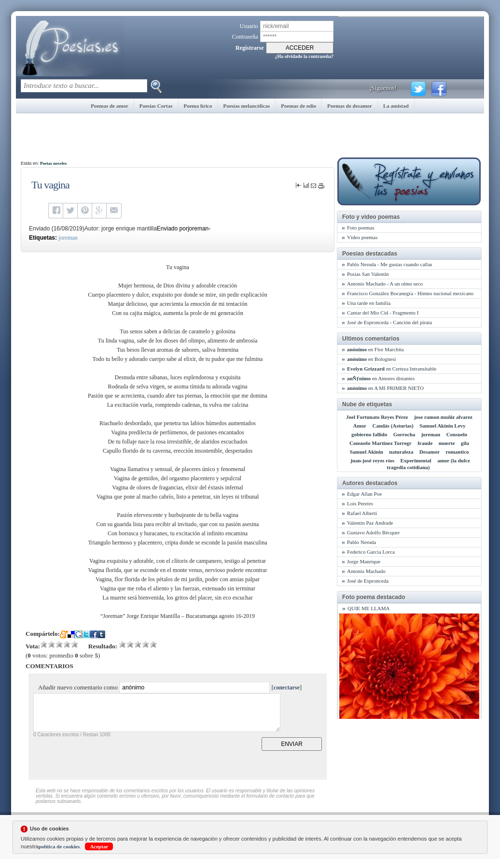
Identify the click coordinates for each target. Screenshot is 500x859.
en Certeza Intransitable (391, 369)
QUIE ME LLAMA (368, 608)
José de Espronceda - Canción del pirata (389, 322)
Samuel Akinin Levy (442, 426)
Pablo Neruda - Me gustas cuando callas (389, 264)
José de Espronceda (368, 581)
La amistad (396, 106)
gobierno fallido (369, 434)
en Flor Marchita (375, 349)
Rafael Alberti (362, 513)
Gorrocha (404, 434)
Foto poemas (361, 227)
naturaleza (401, 452)
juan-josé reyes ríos (372, 460)
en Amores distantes (381, 378)
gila (465, 443)
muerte (447, 443)
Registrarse (250, 47)
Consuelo (456, 434)
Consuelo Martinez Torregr (380, 443)
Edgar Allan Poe (364, 494)
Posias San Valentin (368, 274)
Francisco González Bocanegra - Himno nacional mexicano (410, 293)
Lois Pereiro (360, 503)
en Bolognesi (371, 359)
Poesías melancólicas (246, 106)
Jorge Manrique (363, 561)
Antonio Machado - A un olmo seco (385, 283)
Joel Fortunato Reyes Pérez (377, 417)
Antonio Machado (366, 571)
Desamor (429, 452)
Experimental (416, 460)
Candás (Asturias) (392, 426)
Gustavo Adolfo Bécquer (373, 532)
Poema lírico (198, 106)
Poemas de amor (109, 106)
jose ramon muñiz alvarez (443, 417)
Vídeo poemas (362, 237)
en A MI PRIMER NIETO (385, 388)
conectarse (287, 687)
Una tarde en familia (368, 303)
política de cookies (59, 846)
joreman (67, 237)
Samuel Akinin (366, 452)
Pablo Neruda (361, 542)
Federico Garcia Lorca (371, 552)
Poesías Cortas (156, 106)
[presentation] (106, 756)
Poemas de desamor (349, 106)
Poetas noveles (53, 163)
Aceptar (99, 846)
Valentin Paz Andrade (370, 523)
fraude (424, 443)
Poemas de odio (298, 106)
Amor (359, 426)
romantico (457, 452)
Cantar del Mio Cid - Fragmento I (382, 312)
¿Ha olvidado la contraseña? (304, 56)
